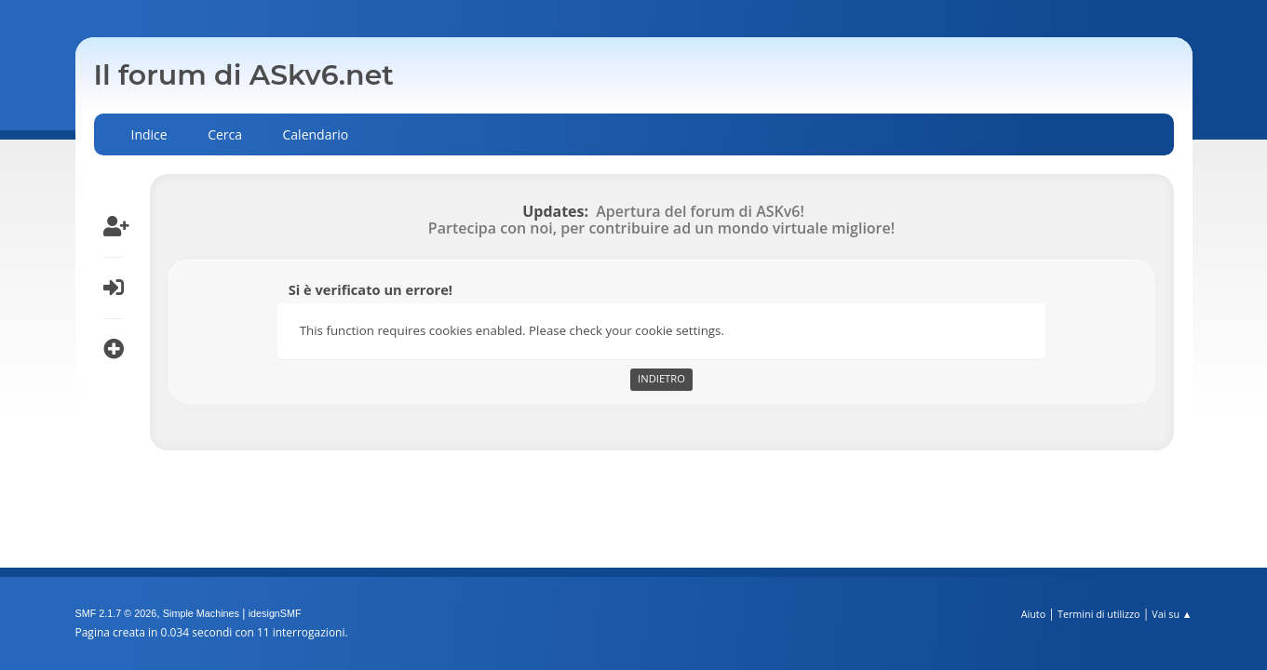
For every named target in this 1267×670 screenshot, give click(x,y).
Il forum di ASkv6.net (244, 75)
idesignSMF (275, 613)
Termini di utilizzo (1099, 614)
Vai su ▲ (1172, 614)
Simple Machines (201, 613)
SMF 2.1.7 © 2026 (116, 613)
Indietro (661, 378)
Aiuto (1033, 614)
